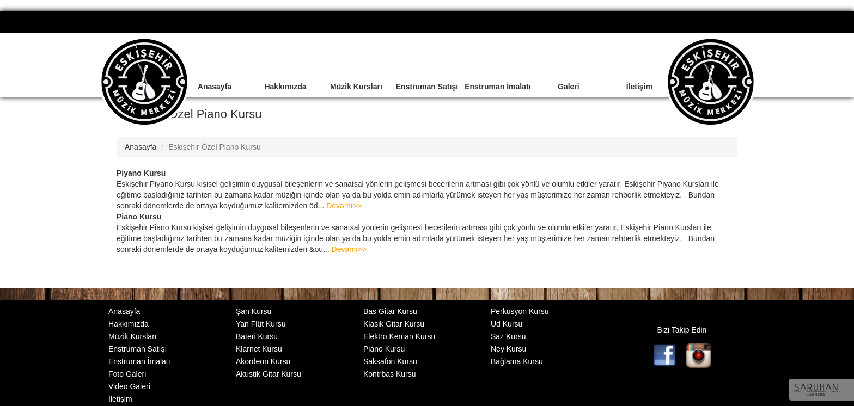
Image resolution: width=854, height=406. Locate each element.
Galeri (569, 86)
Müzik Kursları (356, 86)
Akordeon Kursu (263, 361)
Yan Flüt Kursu (261, 323)
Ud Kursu (506, 323)
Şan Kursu (253, 311)
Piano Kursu (139, 216)
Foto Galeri (127, 374)
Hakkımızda (285, 86)
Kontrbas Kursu (389, 374)
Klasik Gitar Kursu (393, 323)
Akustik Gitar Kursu (268, 374)
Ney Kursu (508, 349)
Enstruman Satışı (427, 86)
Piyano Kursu (141, 173)
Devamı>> (344, 205)
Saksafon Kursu (390, 361)
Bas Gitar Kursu (390, 311)
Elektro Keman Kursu (399, 336)
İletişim (639, 86)
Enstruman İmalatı (497, 86)
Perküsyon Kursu (520, 311)
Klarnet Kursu (259, 349)
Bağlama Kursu (517, 361)
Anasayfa (214, 86)
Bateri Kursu (257, 336)
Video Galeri (129, 386)
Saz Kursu (508, 336)
